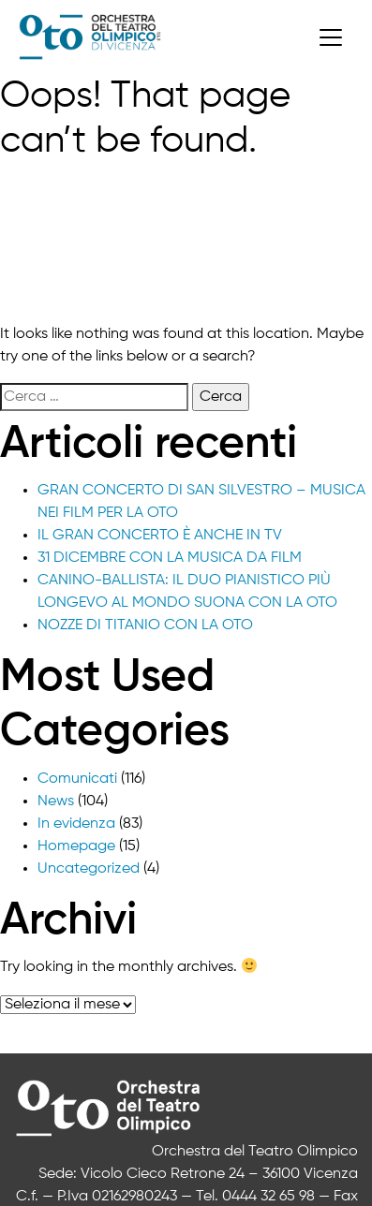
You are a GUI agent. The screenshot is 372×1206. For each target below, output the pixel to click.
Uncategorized (88, 868)
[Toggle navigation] (331, 37)
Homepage (76, 846)
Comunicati (77, 779)
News (55, 801)
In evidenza (76, 823)
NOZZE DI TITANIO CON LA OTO (145, 625)
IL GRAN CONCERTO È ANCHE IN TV (159, 535)
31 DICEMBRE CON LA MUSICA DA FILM (169, 558)
